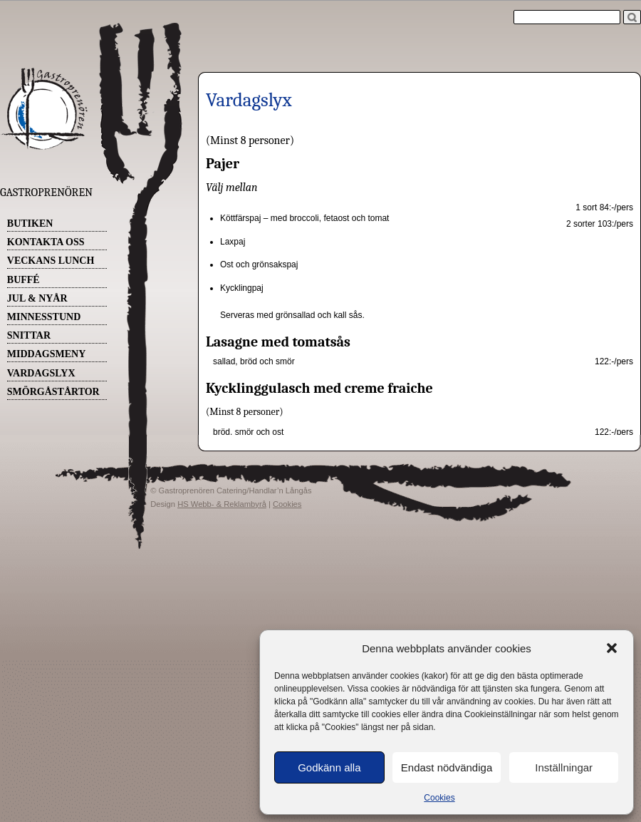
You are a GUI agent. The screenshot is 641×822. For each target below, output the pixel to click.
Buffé (23, 279)
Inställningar (564, 767)
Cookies (439, 798)
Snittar (29, 335)
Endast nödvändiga (446, 767)
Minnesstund (43, 317)
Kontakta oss (46, 242)
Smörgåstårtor (53, 391)
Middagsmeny (46, 354)
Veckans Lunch (51, 260)
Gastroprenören (46, 192)
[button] (612, 648)
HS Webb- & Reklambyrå (221, 504)
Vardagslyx (41, 373)
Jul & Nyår (37, 298)
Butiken (30, 223)
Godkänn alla (329, 767)
